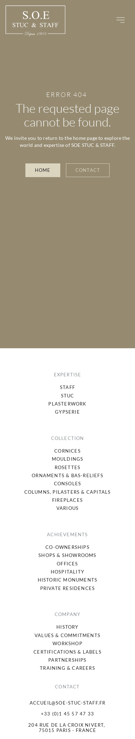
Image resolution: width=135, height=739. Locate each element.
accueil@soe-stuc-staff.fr (68, 703)
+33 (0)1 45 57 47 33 (67, 714)
